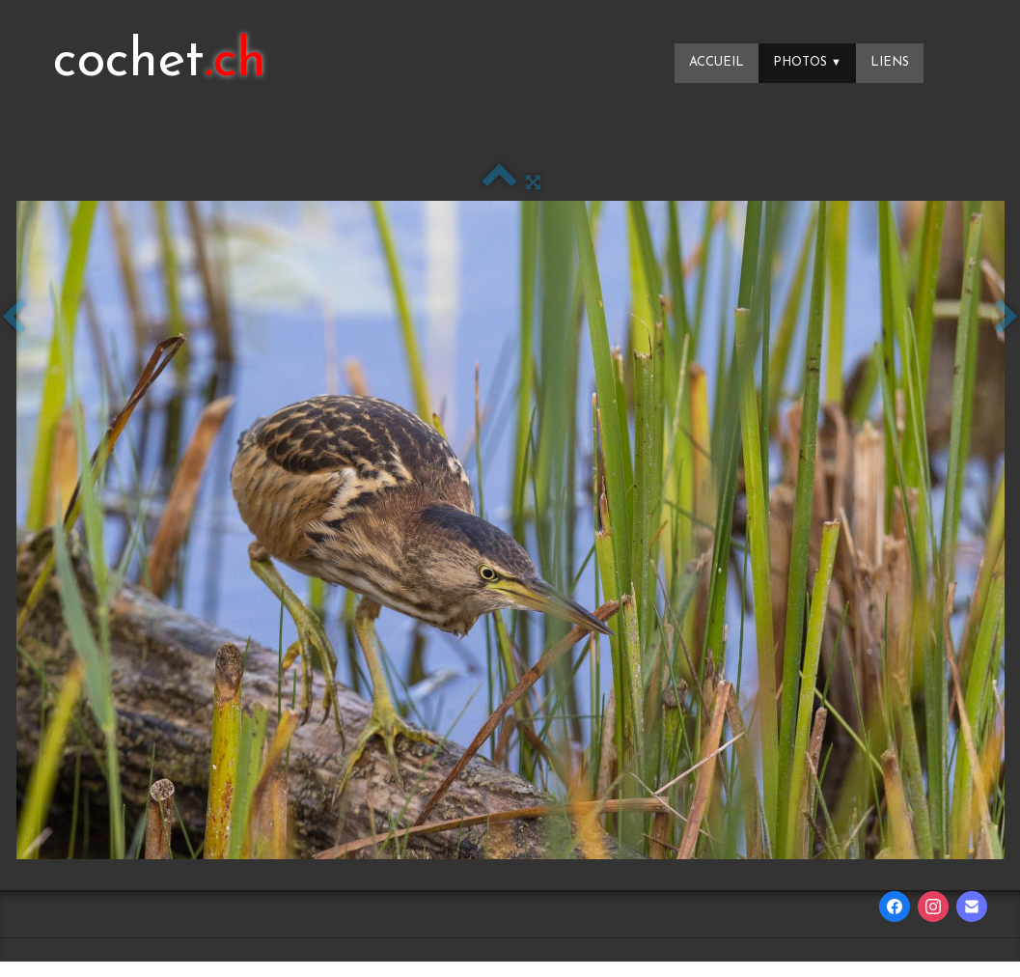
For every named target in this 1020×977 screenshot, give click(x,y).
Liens (889, 62)
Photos (807, 62)
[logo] (160, 62)
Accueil (716, 62)
